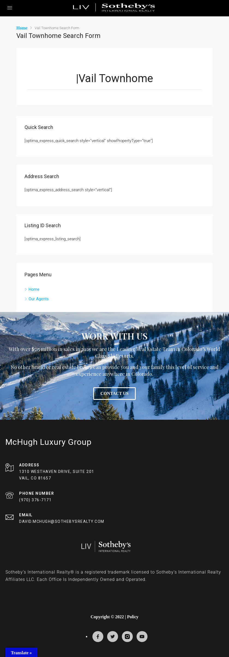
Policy (132, 616)
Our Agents (39, 298)
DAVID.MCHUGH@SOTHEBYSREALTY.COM (61, 521)
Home (34, 289)
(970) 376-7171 (35, 499)
